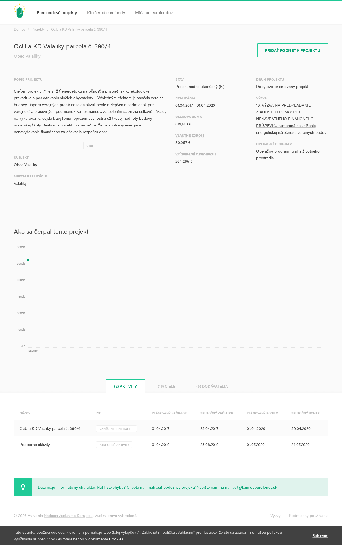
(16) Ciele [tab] (166, 386)
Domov (19, 29)
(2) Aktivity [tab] (125, 386)
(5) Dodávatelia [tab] (212, 386)
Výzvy (275, 515)
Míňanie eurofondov (154, 12)
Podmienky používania (308, 515)
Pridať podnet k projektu (292, 50)
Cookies (116, 539)
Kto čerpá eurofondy (106, 12)
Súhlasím (320, 535)
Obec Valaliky (27, 56)
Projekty (38, 29)
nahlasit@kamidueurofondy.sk (251, 487)
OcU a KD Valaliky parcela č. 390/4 (79, 29)
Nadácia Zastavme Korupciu (68, 515)
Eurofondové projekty (57, 12)
